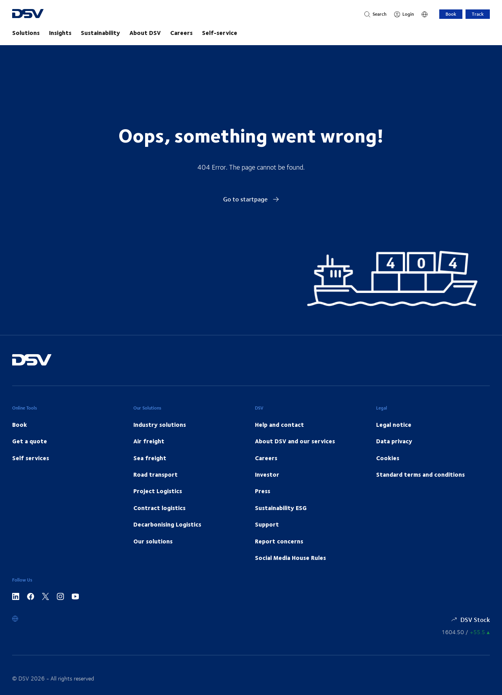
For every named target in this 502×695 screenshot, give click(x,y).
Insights (60, 32)
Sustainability (100, 32)
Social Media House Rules (290, 557)
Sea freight (149, 458)
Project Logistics (157, 491)
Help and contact (279, 424)
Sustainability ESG (281, 507)
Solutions (26, 32)
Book (451, 14)
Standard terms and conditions (420, 474)
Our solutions (153, 541)
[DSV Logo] (42, 14)
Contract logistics (159, 507)
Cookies (387, 458)
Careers (181, 32)
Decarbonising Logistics (167, 524)
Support (267, 524)
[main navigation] (251, 32)
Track (478, 14)
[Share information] (466, 632)
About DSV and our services (295, 441)
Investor (267, 474)
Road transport (155, 474)
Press (262, 491)
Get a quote (29, 441)
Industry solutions (159, 424)
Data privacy (394, 441)
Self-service (219, 32)
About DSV (145, 32)
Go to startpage (251, 198)
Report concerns (279, 541)
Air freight (148, 441)
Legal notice (393, 424)
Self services (30, 458)
